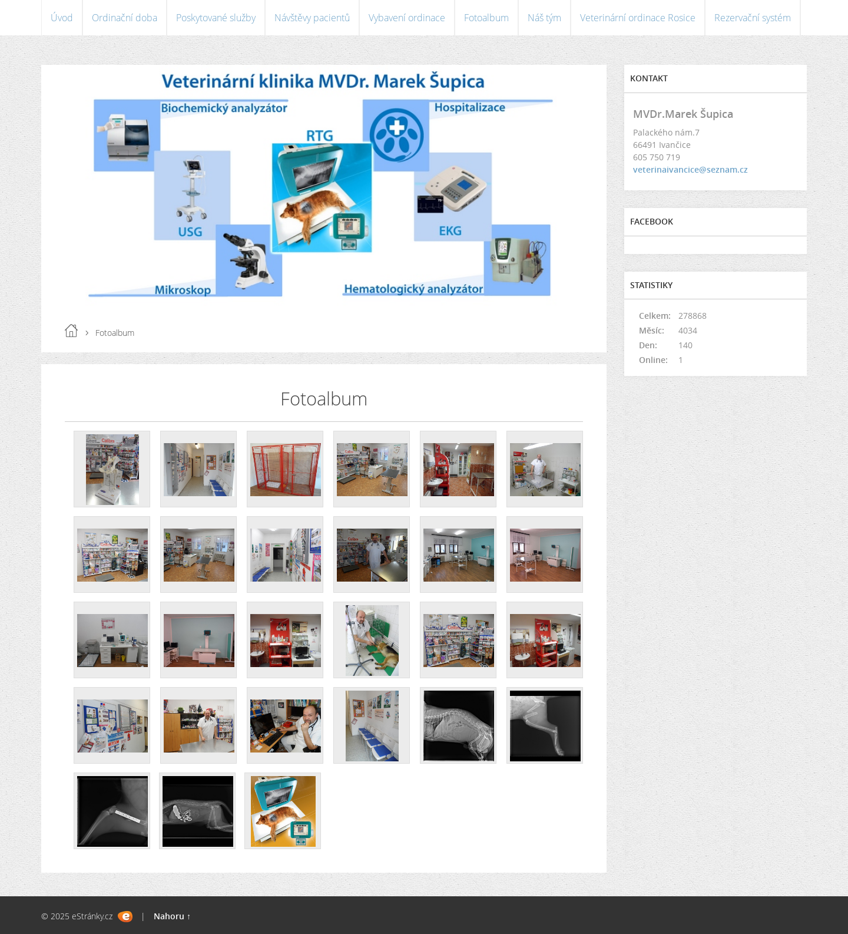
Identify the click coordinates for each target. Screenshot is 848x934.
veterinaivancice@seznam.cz (690, 169)
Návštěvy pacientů (312, 17)
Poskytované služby (216, 17)
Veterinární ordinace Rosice (637, 17)
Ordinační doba (124, 17)
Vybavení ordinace (407, 17)
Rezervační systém (752, 17)
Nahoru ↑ (172, 916)
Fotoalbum (486, 17)
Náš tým (544, 17)
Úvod (62, 17)
